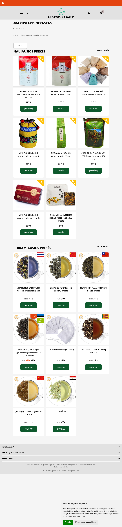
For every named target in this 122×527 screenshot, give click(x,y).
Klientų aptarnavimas (14, 452)
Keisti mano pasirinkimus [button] (85, 522)
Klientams (7, 458)
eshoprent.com (73, 471)
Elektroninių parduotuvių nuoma (54, 471)
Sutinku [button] (68, 522)
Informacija (8, 447)
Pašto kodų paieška (61, 467)
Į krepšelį (28, 109)
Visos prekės (103, 50)
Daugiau (93, 109)
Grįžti (20, 46)
